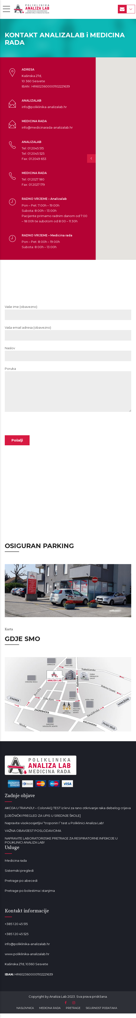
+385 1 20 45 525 (16, 938)
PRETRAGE (73, 1012)
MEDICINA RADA (50, 1012)
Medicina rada (16, 865)
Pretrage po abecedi (21, 885)
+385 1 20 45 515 (16, 928)
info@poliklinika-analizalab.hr (27, 949)
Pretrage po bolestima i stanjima (30, 895)
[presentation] (41, 441)
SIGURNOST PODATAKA (101, 1012)
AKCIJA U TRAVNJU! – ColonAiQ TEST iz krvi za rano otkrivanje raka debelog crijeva (68, 813)
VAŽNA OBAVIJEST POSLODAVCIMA (33, 835)
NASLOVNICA (25, 1012)
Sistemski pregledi (19, 875)
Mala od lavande (17, 905)
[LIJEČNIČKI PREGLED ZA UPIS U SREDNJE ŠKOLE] (43, 820)
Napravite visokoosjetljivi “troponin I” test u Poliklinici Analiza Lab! (54, 828)
